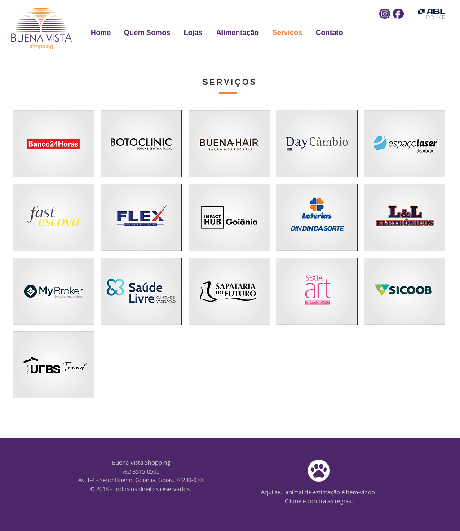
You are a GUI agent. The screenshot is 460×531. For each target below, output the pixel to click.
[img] (53, 143)
